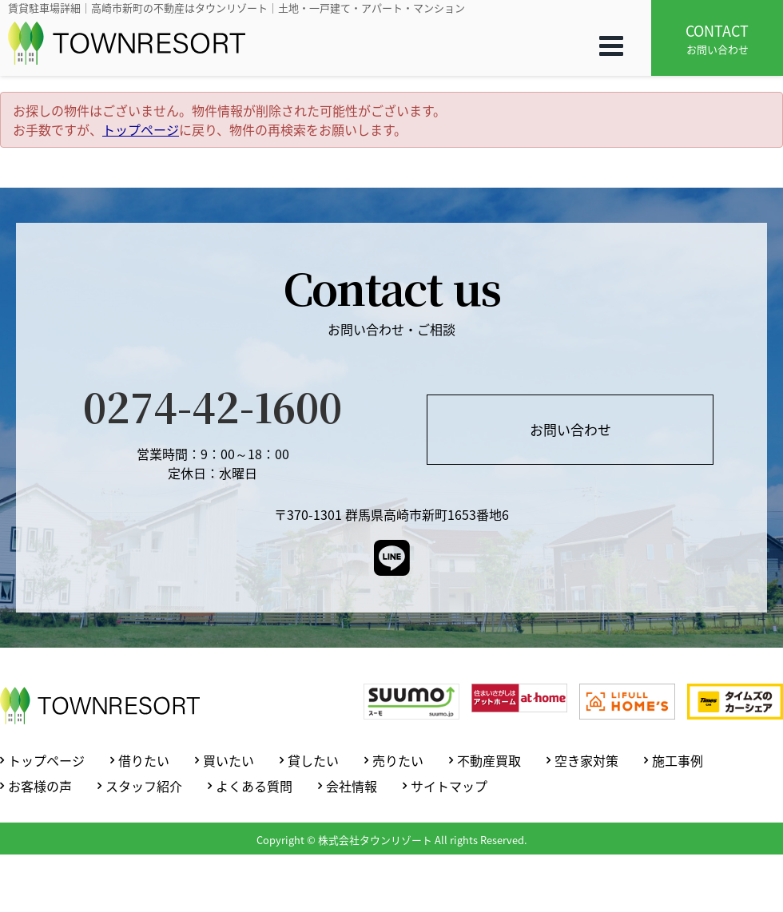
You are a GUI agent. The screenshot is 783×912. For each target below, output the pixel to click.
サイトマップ (449, 785)
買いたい (228, 760)
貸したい (313, 760)
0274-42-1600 (212, 405)
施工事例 (677, 760)
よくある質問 (254, 785)
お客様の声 (40, 785)
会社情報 (351, 785)
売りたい (397, 760)
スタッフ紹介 (143, 785)
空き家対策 (586, 760)
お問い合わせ (717, 38)
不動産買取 (489, 760)
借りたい (143, 760)
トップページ (140, 129)
